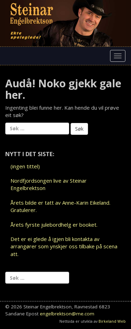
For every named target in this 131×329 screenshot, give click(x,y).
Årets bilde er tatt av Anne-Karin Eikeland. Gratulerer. (60, 206)
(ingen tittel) (25, 166)
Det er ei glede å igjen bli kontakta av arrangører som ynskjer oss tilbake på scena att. (63, 246)
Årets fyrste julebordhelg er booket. (53, 224)
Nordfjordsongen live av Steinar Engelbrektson (48, 184)
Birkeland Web (112, 321)
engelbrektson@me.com (67, 313)
